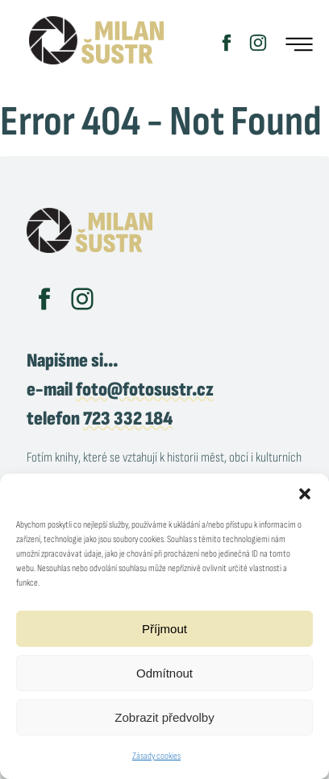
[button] (305, 494)
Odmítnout (164, 673)
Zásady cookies (156, 756)
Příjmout (164, 629)
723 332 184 (128, 418)
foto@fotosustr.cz (145, 389)
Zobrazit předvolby (164, 717)
